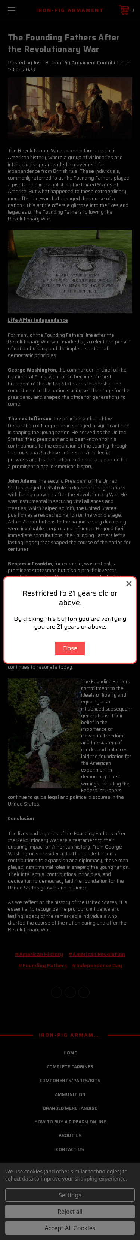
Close (70, 648)
